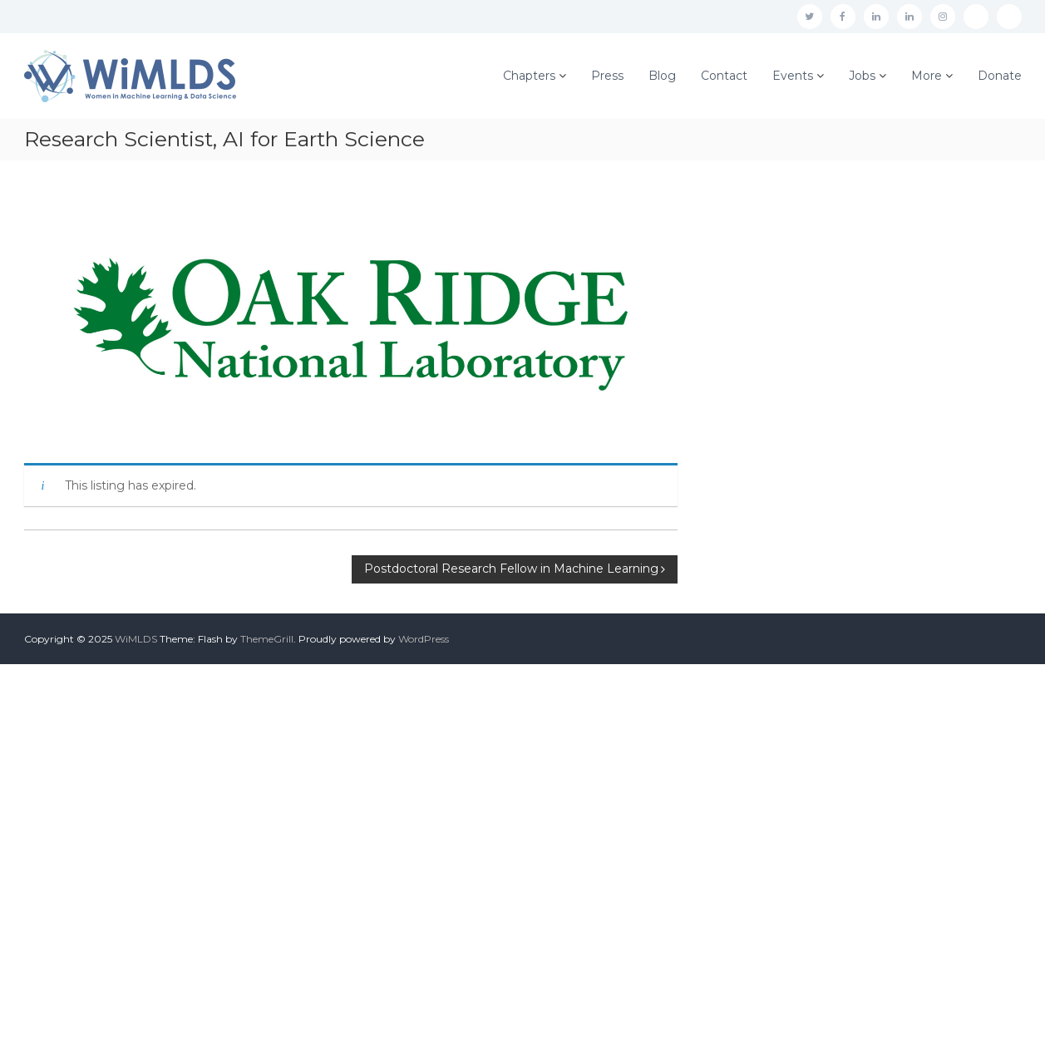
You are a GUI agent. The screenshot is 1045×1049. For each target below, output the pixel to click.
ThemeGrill (266, 639)
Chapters (529, 75)
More (926, 75)
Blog (662, 75)
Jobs (862, 75)
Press (607, 75)
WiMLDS (136, 639)
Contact (724, 75)
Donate (1000, 75)
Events (792, 75)
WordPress (423, 639)
